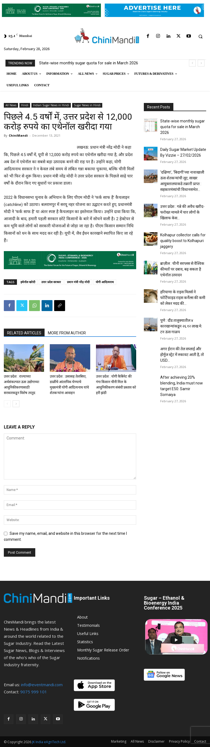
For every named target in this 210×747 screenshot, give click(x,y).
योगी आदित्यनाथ (105, 282)
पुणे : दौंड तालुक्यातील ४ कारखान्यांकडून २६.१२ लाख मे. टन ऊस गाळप (181, 326)
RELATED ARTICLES (24, 333)
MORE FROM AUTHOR (67, 333)
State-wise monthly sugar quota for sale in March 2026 (88, 63)
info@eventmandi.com (42, 684)
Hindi (24, 105)
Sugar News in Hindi (87, 105)
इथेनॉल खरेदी (28, 282)
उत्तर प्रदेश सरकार (51, 282)
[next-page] (16, 403)
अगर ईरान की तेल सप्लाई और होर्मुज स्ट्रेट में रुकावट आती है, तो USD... (182, 355)
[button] (200, 36)
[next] (201, 63)
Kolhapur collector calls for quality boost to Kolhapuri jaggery (183, 241)
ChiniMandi (18, 135)
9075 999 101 (33, 691)
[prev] (192, 63)
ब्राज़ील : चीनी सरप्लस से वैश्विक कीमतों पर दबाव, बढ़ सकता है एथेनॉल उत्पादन (182, 269)
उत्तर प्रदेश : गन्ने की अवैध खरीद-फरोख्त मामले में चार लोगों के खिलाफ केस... (182, 212)
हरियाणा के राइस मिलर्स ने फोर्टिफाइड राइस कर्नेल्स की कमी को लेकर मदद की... (182, 298)
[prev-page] (7, 403)
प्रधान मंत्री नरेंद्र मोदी (78, 282)
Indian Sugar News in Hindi (51, 105)
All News (10, 105)
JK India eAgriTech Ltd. (49, 742)
